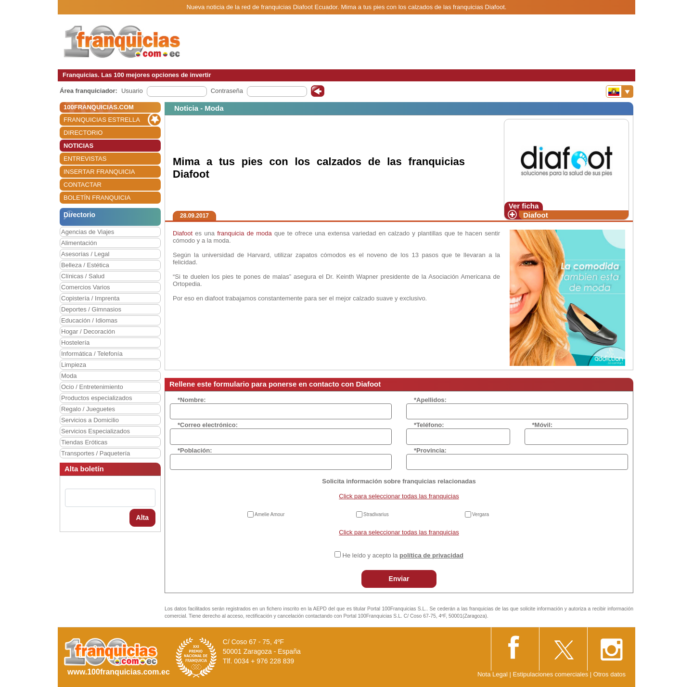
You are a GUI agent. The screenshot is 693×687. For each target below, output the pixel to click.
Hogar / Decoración (88, 331)
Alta (142, 517)
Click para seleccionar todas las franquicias (399, 496)
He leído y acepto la (403, 555)
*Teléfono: (429, 424)
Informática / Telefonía (92, 353)
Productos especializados (96, 398)
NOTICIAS (78, 145)
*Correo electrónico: (208, 424)
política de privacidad (431, 555)
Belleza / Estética (85, 265)
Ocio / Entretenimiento (92, 386)
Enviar (399, 579)
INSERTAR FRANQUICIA (99, 171)
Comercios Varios (85, 287)
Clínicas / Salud (82, 276)
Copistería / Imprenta (90, 298)
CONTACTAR (83, 184)
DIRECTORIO (83, 132)
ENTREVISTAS (85, 158)
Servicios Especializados (95, 431)
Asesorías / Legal (85, 254)
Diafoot (535, 215)
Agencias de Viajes (87, 231)
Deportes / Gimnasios (91, 309)
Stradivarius (376, 514)
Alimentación (79, 242)
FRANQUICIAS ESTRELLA (102, 119)
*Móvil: (542, 424)
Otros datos (609, 674)
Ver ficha (524, 206)
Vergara (480, 514)
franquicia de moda (244, 233)
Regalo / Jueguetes (88, 409)
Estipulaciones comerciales (551, 674)
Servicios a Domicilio (90, 420)
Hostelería (75, 342)
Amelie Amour (269, 514)
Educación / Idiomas (89, 320)
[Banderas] (619, 91)
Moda (69, 375)
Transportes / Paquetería (95, 453)
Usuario (132, 90)
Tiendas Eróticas (84, 442)
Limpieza (73, 364)
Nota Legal (492, 674)
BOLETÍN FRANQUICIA (97, 197)
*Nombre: (192, 399)
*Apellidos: (430, 399)
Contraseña (227, 90)
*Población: (195, 450)
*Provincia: (430, 450)
